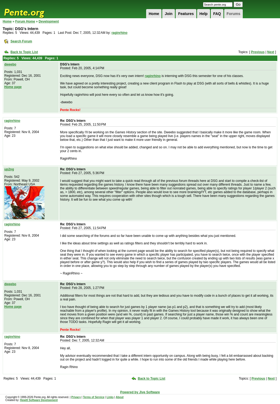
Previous (258, 52)
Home (154, 14)
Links (109, 397)
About (120, 397)
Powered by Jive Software (140, 392)
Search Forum (21, 41)
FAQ (217, 14)
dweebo (10, 64)
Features (186, 14)
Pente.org (31, 9)
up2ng (9, 169)
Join (168, 14)
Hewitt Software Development (39, 400)
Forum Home (25, 21)
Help (204, 14)
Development (49, 21)
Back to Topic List (24, 52)
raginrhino (119, 33)
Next (270, 52)
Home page (13, 87)
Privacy (76, 397)
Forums (233, 14)
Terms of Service (93, 397)
